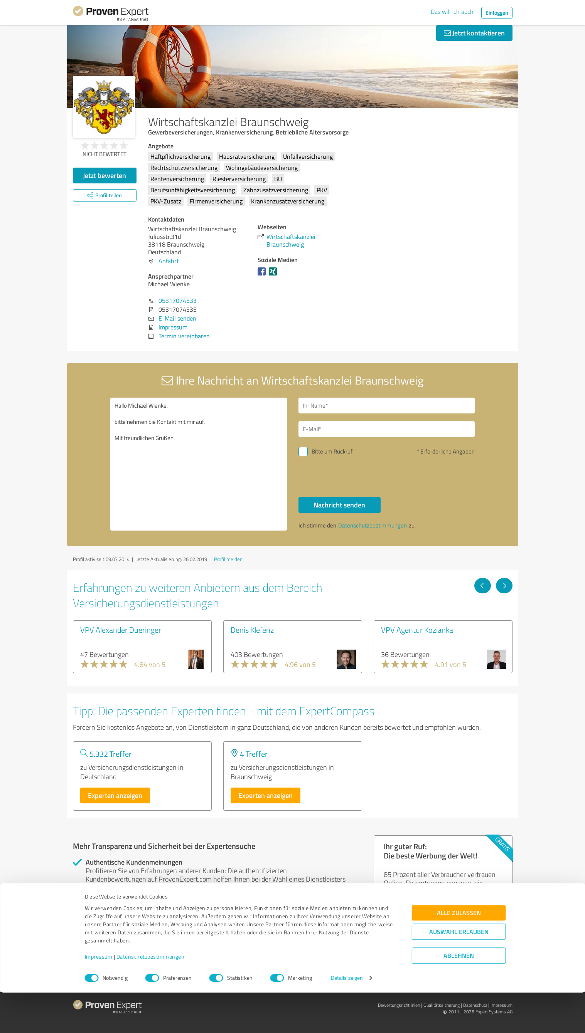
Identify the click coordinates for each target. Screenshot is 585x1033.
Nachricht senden (339, 505)
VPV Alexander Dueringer (120, 629)
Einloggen (497, 12)
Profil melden (228, 559)
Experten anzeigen (115, 795)
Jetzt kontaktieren (474, 33)
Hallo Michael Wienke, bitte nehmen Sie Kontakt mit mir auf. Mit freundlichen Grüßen (198, 464)
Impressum (99, 997)
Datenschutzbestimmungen (150, 997)
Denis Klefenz (252, 629)
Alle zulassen (459, 953)
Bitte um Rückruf (332, 451)
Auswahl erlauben (459, 972)
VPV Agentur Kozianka (417, 629)
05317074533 (177, 300)
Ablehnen (458, 996)
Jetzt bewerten (104, 175)
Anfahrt (168, 261)
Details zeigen (347, 1018)
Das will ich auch (452, 11)
